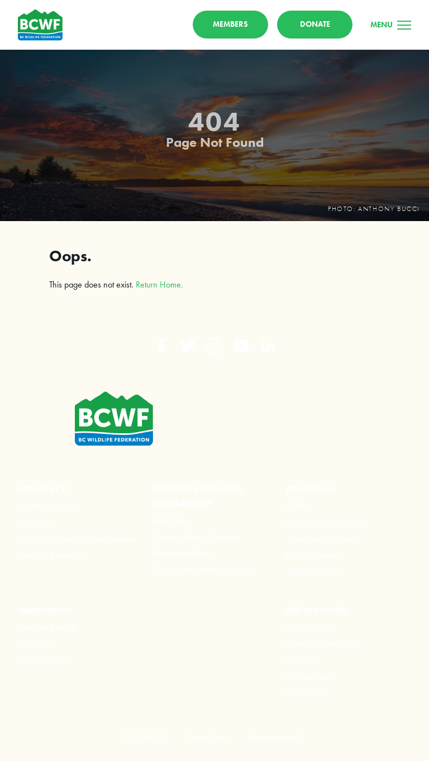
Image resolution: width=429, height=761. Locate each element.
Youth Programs (312, 572)
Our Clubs (35, 643)
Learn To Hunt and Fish (325, 522)
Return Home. (159, 284)
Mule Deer (170, 520)
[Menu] (390, 25)
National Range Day (53, 555)
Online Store (308, 677)
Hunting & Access (48, 505)
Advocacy (35, 522)
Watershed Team (181, 553)
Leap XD (293, 736)
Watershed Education (323, 539)
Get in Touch (308, 693)
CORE (297, 505)
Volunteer (302, 660)
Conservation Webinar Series (203, 570)
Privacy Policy (207, 736)
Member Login (43, 660)
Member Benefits (47, 627)
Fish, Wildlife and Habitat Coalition (77, 539)
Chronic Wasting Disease (195, 537)
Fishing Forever (312, 555)
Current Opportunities (323, 643)
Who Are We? (311, 627)
